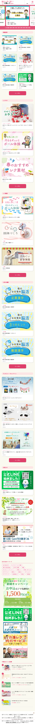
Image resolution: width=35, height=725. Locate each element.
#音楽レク (13, 572)
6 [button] (13, 27)
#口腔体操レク (15, 574)
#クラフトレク (6, 572)
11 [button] (21, 27)
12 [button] (23, 27)
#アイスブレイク (6, 574)
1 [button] (5, 27)
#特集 (23, 567)
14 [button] (26, 27)
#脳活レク (20, 572)
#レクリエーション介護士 (16, 565)
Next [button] (29, 16)
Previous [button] (5, 16)
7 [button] (15, 27)
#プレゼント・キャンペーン (8, 569)
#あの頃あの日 (6, 565)
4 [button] (10, 27)
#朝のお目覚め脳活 (6, 567)
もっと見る (17, 93)
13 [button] (24, 27)
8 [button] (16, 27)
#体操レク (19, 569)
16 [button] (29, 27)
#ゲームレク (27, 572)
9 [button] (18, 27)
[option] (17, 16)
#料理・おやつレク (27, 569)
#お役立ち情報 (16, 567)
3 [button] (8, 27)
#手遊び (22, 574)
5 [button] (11, 27)
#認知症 (28, 574)
